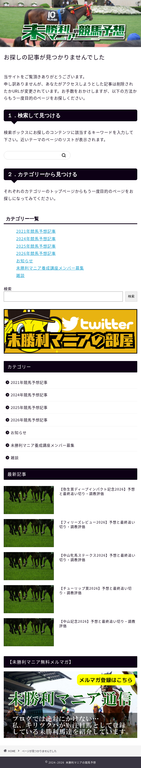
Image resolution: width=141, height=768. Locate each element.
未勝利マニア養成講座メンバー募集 (50, 268)
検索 (8, 288)
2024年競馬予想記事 (36, 239)
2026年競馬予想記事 (36, 253)
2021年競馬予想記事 (36, 231)
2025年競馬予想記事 (36, 246)
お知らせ (24, 261)
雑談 (20, 275)
